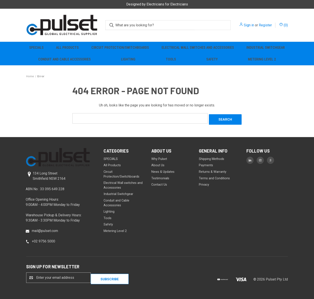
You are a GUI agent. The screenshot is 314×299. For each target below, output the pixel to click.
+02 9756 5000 (43, 240)
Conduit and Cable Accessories (64, 59)
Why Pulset (159, 158)
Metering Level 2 (262, 59)
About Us (157, 164)
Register (265, 25)
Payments (206, 164)
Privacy (204, 183)
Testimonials (160, 177)
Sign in (249, 25)
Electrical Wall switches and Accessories (198, 47)
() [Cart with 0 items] (283, 25)
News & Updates (162, 171)
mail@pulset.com (45, 229)
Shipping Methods (211, 158)
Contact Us (159, 183)
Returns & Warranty (212, 171)
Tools (171, 59)
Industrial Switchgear (265, 47)
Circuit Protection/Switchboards (120, 47)
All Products (67, 47)
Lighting (128, 59)
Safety (212, 59)
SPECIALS (36, 47)
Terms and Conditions (214, 177)
